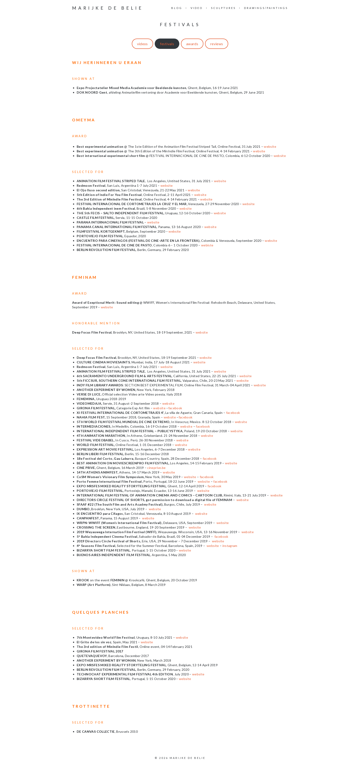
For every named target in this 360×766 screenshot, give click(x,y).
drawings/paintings (266, 7)
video (197, 7)
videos (142, 44)
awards (192, 44)
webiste (207, 245)
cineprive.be (156, 468)
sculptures (223, 7)
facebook (175, 408)
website (270, 146)
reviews (216, 44)
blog (176, 7)
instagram (229, 546)
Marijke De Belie (107, 8)
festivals (167, 44)
